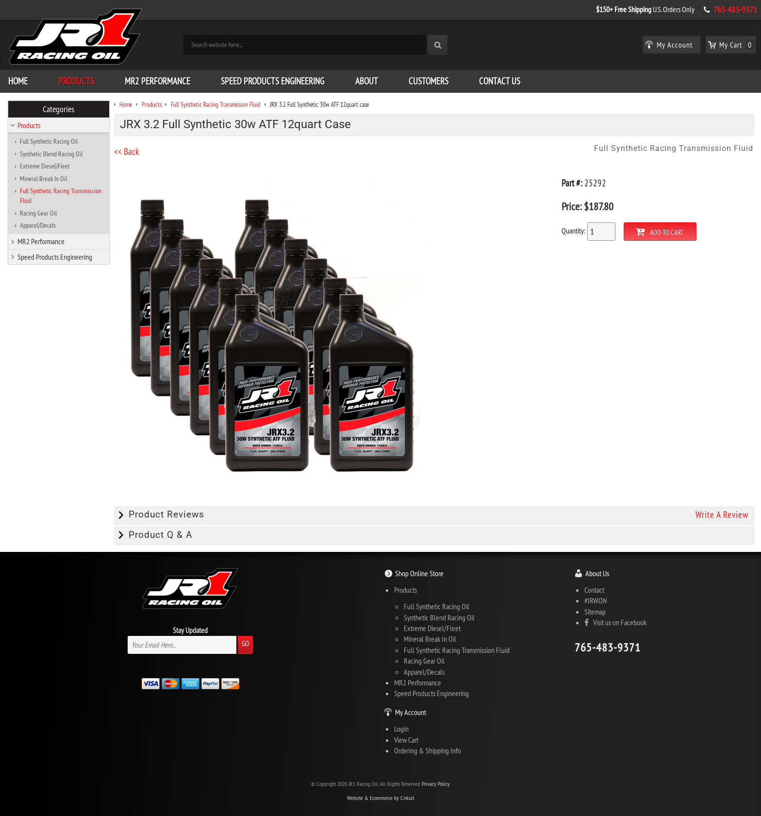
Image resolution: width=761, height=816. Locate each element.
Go (245, 643)
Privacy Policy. (436, 783)
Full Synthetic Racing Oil (49, 140)
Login (401, 728)
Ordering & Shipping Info (427, 750)
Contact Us (499, 80)
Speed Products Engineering (272, 80)
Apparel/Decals (38, 224)
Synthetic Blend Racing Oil (51, 153)
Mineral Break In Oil (43, 178)
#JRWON (595, 600)
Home (18, 80)
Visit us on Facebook (615, 622)
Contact (594, 589)
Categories (59, 108)
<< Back (129, 151)
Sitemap (595, 611)
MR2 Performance (157, 80)
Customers (428, 80)
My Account (410, 711)
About (366, 80)
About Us (597, 573)
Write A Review (721, 514)
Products (76, 80)
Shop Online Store (419, 573)
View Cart (406, 739)
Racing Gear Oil (38, 212)
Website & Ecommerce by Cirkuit (380, 797)
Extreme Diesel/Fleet (45, 165)
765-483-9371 (735, 9)
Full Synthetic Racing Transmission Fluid (60, 195)
